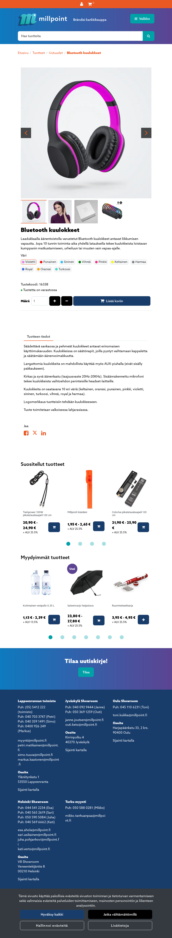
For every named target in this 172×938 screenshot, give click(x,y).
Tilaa (86, 672)
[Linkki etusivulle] (42, 19)
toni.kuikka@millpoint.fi (130, 715)
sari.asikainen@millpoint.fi (37, 835)
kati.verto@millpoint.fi (34, 849)
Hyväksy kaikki (52, 914)
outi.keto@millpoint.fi (81, 725)
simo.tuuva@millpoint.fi (35, 755)
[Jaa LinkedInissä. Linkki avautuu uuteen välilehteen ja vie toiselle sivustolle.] (45, 434)
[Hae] (80, 36)
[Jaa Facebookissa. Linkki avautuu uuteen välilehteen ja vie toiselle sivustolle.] (28, 434)
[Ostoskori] (90, 4)
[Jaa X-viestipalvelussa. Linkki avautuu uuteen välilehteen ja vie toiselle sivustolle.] (36, 434)
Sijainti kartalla (28, 790)
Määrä (25, 301)
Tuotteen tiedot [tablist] (38, 336)
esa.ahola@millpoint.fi (34, 830)
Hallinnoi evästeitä (52, 925)
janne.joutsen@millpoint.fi (84, 720)
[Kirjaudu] (82, 4)
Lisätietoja (120, 925)
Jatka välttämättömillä (120, 914)
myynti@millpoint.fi (32, 740)
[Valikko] (142, 18)
